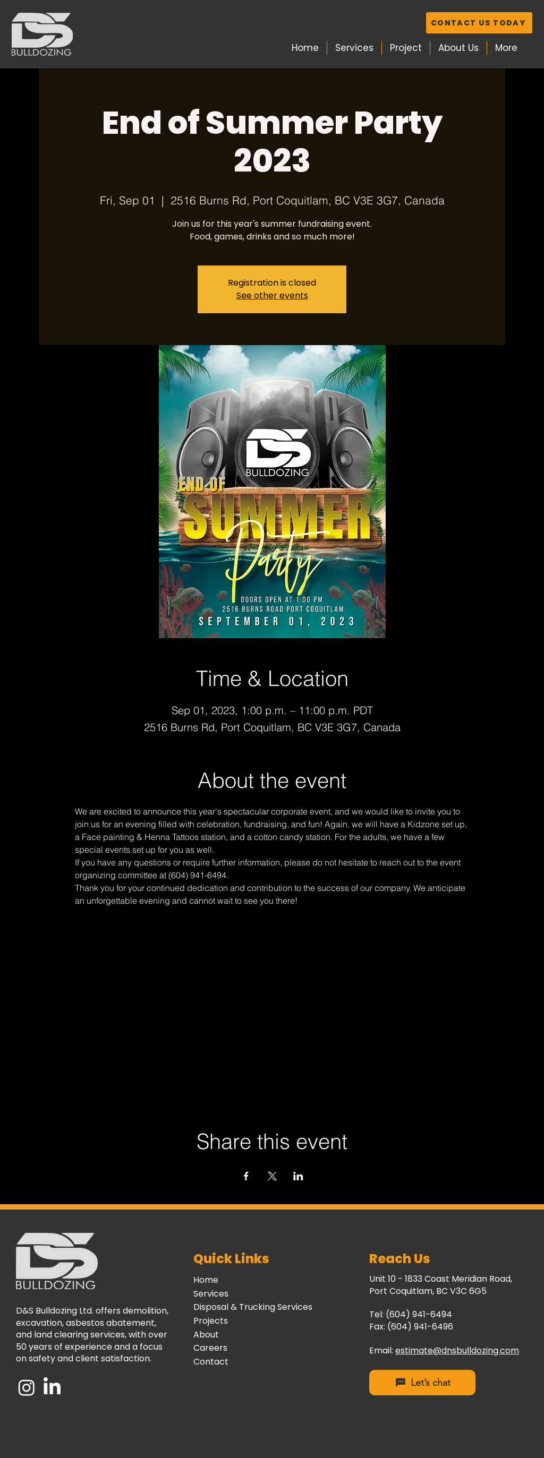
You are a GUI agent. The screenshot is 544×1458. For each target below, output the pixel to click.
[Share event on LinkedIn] (298, 1176)
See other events (272, 295)
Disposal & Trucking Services (252, 1307)
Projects (210, 1321)
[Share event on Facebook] (246, 1176)
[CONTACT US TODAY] (479, 22)
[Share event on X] (272, 1176)
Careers (210, 1348)
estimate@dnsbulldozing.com (457, 1350)
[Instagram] (26, 1387)
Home (205, 1280)
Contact (210, 1362)
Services (210, 1294)
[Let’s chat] (422, 1382)
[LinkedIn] (52, 1387)
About (206, 1334)
